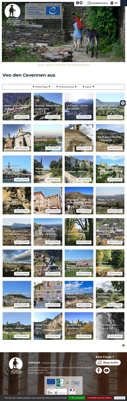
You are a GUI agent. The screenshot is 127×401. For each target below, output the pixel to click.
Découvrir (21, 117)
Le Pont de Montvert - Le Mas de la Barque (79, 262)
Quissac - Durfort (77, 171)
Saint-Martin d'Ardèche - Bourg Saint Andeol (15, 168)
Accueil (41, 65)
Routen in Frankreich (56, 65)
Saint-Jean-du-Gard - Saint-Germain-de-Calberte (48, 293)
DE (115, 3)
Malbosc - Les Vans (47, 203)
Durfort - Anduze (14, 328)
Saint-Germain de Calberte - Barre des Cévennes (109, 231)
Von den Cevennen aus (78, 65)
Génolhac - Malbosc (47, 265)
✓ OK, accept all (76, 398)
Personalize (119, 398)
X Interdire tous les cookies (99, 398)
